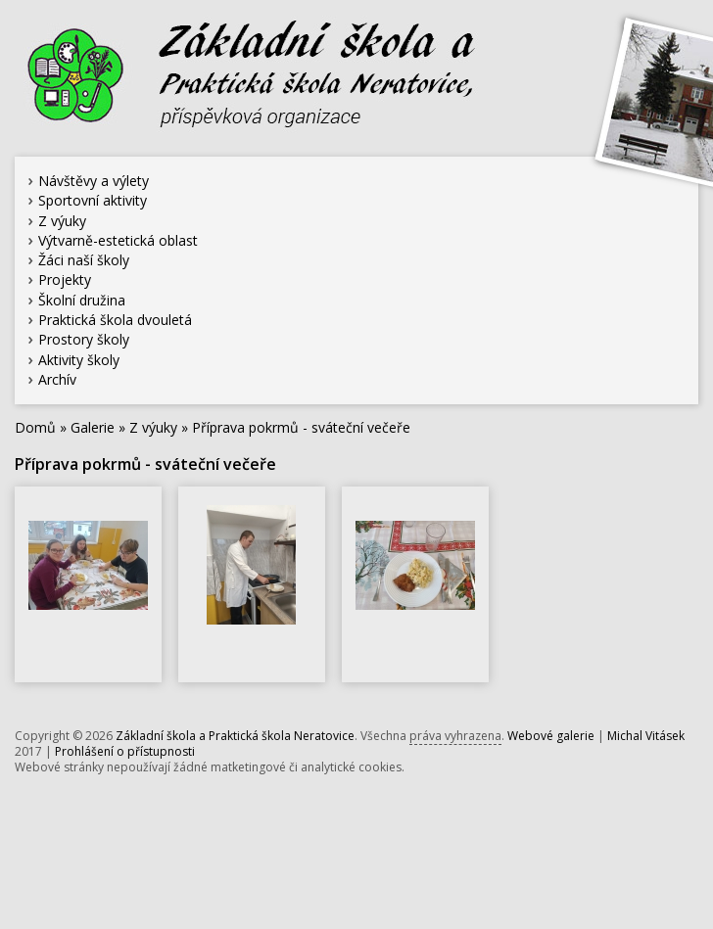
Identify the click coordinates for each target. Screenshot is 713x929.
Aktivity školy (78, 359)
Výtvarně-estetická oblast (118, 240)
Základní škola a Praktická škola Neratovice (235, 735)
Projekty (64, 279)
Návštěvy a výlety (93, 180)
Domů (35, 427)
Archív (57, 379)
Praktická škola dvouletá (115, 319)
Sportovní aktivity (92, 200)
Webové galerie (550, 735)
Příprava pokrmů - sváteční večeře (301, 427)
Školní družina (81, 300)
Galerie (93, 427)
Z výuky (62, 220)
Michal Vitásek (646, 735)
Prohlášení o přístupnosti (125, 751)
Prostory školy (83, 339)
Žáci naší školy (83, 260)
